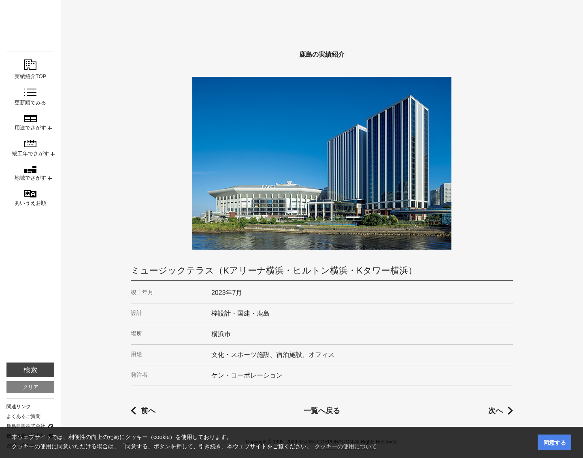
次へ (495, 411)
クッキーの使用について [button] (346, 446)
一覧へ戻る (322, 411)
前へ (148, 411)
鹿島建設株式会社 (25, 426)
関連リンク (18, 406)
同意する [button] (554, 442)
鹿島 (30, 21)
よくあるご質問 (23, 416)
